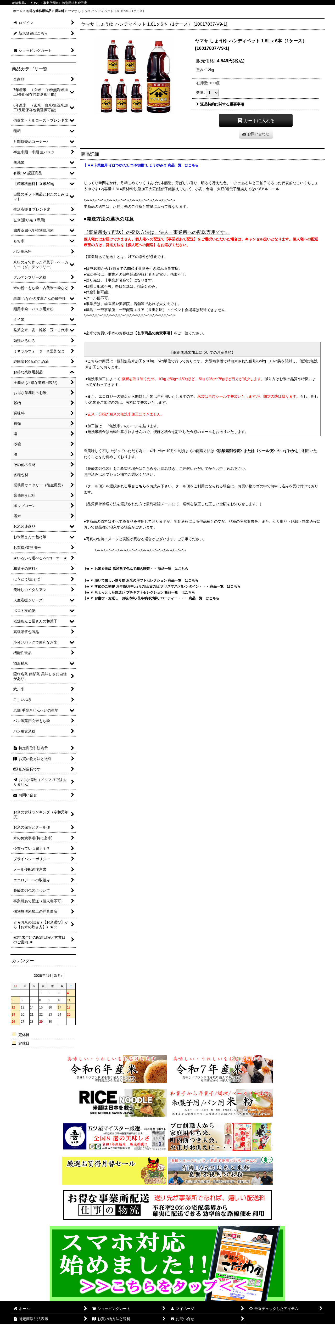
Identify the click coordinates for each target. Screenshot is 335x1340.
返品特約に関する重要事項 (220, 104)
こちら (147, 468)
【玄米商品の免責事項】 (153, 333)
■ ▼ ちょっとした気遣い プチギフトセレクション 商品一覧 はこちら (141, 592)
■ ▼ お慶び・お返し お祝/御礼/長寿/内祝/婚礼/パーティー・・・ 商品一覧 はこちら (153, 598)
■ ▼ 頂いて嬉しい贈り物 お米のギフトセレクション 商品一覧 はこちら (142, 580)
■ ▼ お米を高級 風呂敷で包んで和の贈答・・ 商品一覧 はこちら (137, 569)
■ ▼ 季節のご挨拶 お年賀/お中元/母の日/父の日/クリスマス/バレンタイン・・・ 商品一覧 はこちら (164, 586)
